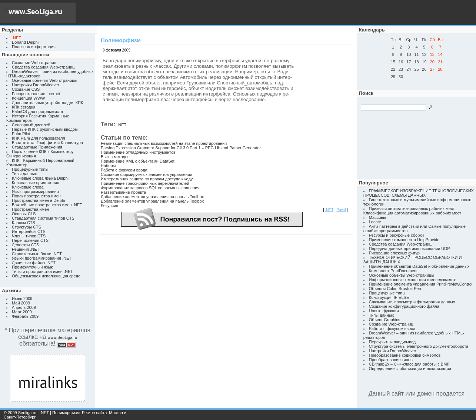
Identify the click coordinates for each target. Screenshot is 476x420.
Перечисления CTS (30, 240)
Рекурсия (109, 205)
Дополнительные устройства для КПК (47, 102)
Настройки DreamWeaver (35, 85)
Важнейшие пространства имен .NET (47, 205)
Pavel (341, 210)
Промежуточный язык (32, 267)
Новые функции (384, 311)
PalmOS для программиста (37, 111)
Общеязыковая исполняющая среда (46, 276)
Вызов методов (115, 156)
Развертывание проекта (123, 192)
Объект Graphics (384, 319)
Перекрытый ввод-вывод (392, 342)
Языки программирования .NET (41, 258)
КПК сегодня (24, 107)
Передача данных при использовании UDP (409, 248)
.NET (121, 125)
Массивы (377, 217)
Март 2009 (22, 312)
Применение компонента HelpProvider (405, 239)
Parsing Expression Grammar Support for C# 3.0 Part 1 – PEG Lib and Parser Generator (181, 148)
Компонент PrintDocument (393, 271)
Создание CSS (26, 89)
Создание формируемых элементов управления (146, 174)
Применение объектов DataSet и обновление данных (419, 266)
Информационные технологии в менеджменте (412, 279)
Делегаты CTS (25, 245)
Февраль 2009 (25, 316)
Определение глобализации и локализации (410, 368)
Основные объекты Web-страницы (44, 80)
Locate (375, 222)
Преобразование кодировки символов (405, 355)
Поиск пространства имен (36, 196)
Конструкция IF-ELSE (389, 297)
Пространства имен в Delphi (38, 200)
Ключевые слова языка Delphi (40, 178)
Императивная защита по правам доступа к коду (147, 179)
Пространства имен (30, 209)
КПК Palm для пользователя (38, 138)
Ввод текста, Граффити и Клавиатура (47, 142)
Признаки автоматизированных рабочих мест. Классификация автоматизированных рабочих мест (412, 210)
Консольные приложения (35, 182)
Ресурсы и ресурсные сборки (396, 235)
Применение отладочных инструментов (138, 152)
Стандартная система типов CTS (43, 218)
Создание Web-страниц (34, 62)
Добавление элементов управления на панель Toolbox (152, 196)
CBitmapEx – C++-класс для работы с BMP (409, 364)
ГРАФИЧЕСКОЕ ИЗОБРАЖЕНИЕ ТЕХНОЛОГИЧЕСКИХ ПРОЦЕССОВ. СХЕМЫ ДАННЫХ (418, 193)
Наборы (108, 165)
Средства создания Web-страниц (43, 67)
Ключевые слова (28, 187)
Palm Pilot (21, 133)
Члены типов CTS (29, 236)
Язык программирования (35, 191)
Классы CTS (23, 222)
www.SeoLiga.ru (62, 337)
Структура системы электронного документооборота (418, 346)
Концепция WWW (28, 98)
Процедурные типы (30, 169)
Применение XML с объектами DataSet (137, 161)
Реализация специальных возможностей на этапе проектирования (164, 143)
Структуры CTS (26, 227)
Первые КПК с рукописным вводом (45, 129)
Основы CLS (24, 213)
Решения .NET (25, 249)
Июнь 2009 (22, 298)
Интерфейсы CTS (29, 231)
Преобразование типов (391, 359)
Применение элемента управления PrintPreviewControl (420, 284)
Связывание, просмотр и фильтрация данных (412, 302)
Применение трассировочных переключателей (145, 183)
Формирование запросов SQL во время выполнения (150, 188)
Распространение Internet (36, 93)
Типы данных (24, 173)
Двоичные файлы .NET (34, 262)
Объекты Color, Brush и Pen (395, 288)
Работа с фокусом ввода (124, 170)
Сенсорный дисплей (31, 125)
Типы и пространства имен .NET (42, 271)
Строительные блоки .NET (37, 253)
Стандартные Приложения (37, 147)
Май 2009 (21, 303)
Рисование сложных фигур (394, 253)
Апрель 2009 (24, 307)
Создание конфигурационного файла (404, 306)
